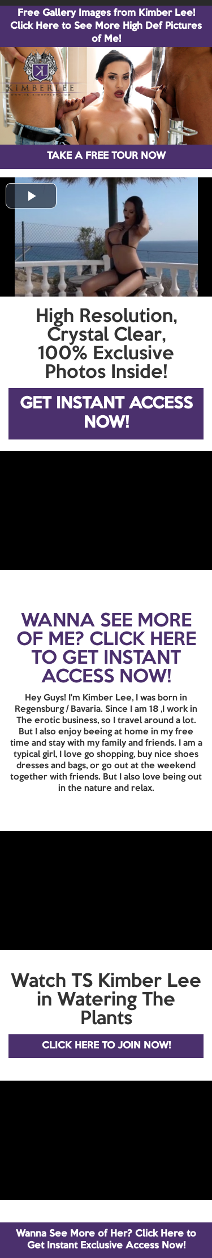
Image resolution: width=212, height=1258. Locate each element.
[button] (31, 195)
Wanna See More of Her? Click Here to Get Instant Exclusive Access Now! (106, 1240)
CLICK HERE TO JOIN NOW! (106, 1046)
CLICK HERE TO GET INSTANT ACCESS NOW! (113, 659)
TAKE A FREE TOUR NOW (106, 156)
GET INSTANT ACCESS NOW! (106, 414)
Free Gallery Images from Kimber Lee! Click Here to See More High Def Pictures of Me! (106, 26)
